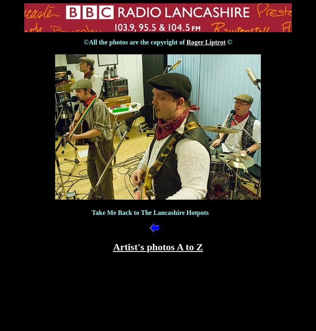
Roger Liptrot (205, 42)
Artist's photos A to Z (158, 247)
